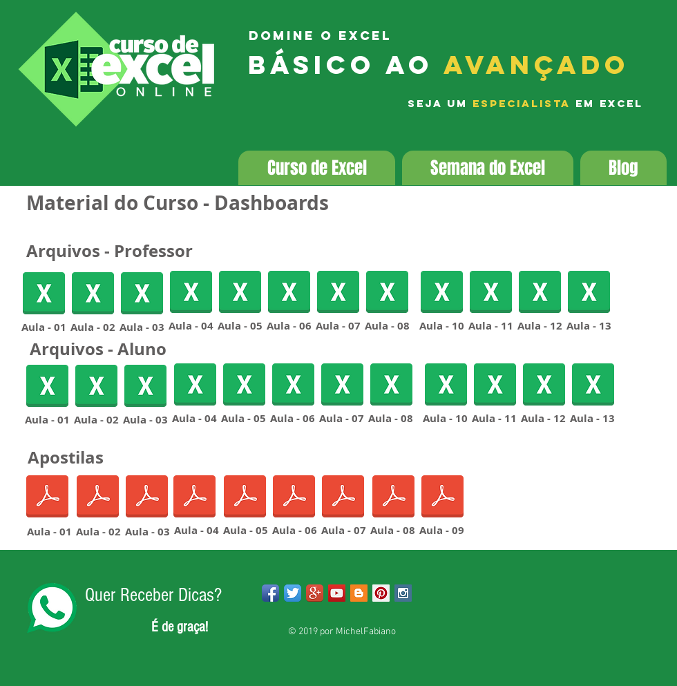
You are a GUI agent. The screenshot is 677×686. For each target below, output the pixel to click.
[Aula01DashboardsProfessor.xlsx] (43, 294)
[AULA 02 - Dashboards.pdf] (97, 498)
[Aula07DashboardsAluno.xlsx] (342, 386)
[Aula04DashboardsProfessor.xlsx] (191, 293)
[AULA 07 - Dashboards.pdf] (343, 498)
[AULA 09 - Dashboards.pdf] (442, 498)
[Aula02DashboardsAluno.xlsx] (96, 387)
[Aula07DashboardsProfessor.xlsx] (338, 293)
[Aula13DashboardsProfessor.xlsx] (588, 293)
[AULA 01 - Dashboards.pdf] (47, 498)
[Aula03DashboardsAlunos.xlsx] (145, 387)
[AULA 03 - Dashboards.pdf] (146, 498)
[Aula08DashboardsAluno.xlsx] (391, 386)
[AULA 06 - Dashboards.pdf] (293, 498)
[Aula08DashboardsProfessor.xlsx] (387, 293)
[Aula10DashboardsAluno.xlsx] (445, 386)
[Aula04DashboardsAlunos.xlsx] (195, 386)
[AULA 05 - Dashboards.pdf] (244, 498)
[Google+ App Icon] (314, 593)
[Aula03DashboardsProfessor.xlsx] (141, 294)
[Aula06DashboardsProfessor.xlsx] (289, 293)
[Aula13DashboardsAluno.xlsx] (593, 386)
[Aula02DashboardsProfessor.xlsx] (92, 294)
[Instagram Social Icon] (403, 593)
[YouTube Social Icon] (336, 593)
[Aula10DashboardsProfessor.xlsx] (441, 293)
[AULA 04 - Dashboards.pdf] (194, 498)
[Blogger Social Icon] (359, 593)
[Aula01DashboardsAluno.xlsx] (47, 387)
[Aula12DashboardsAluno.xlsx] (539, 293)
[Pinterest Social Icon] (381, 593)
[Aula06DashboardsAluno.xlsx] (293, 386)
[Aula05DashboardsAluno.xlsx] (240, 293)
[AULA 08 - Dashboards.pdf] (393, 498)
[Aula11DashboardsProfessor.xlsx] (490, 293)
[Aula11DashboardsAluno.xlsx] (494, 386)
